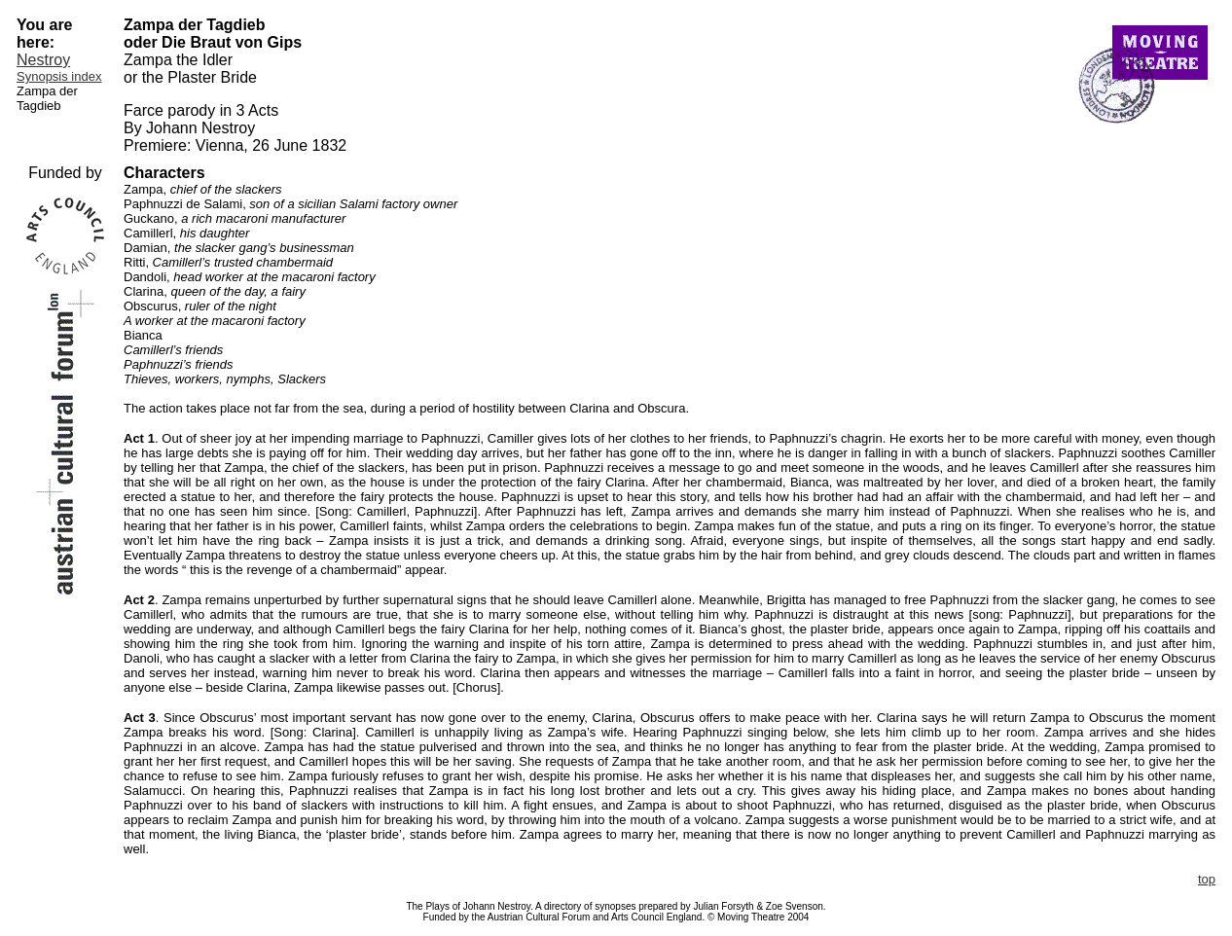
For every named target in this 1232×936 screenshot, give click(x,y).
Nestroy (43, 60)
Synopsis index (59, 76)
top (1206, 879)
